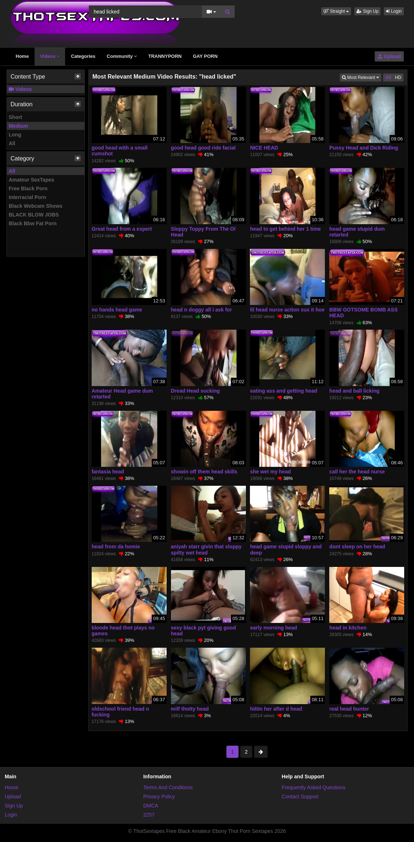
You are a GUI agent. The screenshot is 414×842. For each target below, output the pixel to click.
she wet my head (270, 471)
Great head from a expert (122, 229)
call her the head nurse (357, 471)
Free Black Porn (28, 188)
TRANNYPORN (165, 56)
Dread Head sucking (195, 391)
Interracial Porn (27, 197)
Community (122, 56)
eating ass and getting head (283, 391)
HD (398, 77)
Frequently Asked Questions (313, 787)
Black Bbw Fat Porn (32, 223)
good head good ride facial (203, 148)
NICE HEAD (264, 148)
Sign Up (367, 11)
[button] (336, 11)
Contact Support (300, 796)
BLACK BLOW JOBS (34, 215)
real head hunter (349, 709)
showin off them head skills (204, 471)
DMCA (150, 806)
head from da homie (116, 546)
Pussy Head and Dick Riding (363, 148)
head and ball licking (354, 391)
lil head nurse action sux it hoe (287, 310)
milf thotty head (190, 709)
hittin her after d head (276, 709)
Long (15, 135)
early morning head (273, 628)
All (12, 143)
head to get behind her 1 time (285, 229)
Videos (50, 56)
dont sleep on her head (357, 546)
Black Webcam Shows (36, 206)
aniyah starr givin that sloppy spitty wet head (206, 549)
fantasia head (108, 471)
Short (15, 117)
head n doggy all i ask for (201, 310)
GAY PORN (205, 56)
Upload (389, 56)
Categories (83, 56)
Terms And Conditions (168, 787)
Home (22, 56)
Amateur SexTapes (31, 180)
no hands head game (117, 310)
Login (394, 11)
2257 (149, 815)
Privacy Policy (159, 796)
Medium (18, 126)
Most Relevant (361, 77)
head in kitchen (347, 628)
